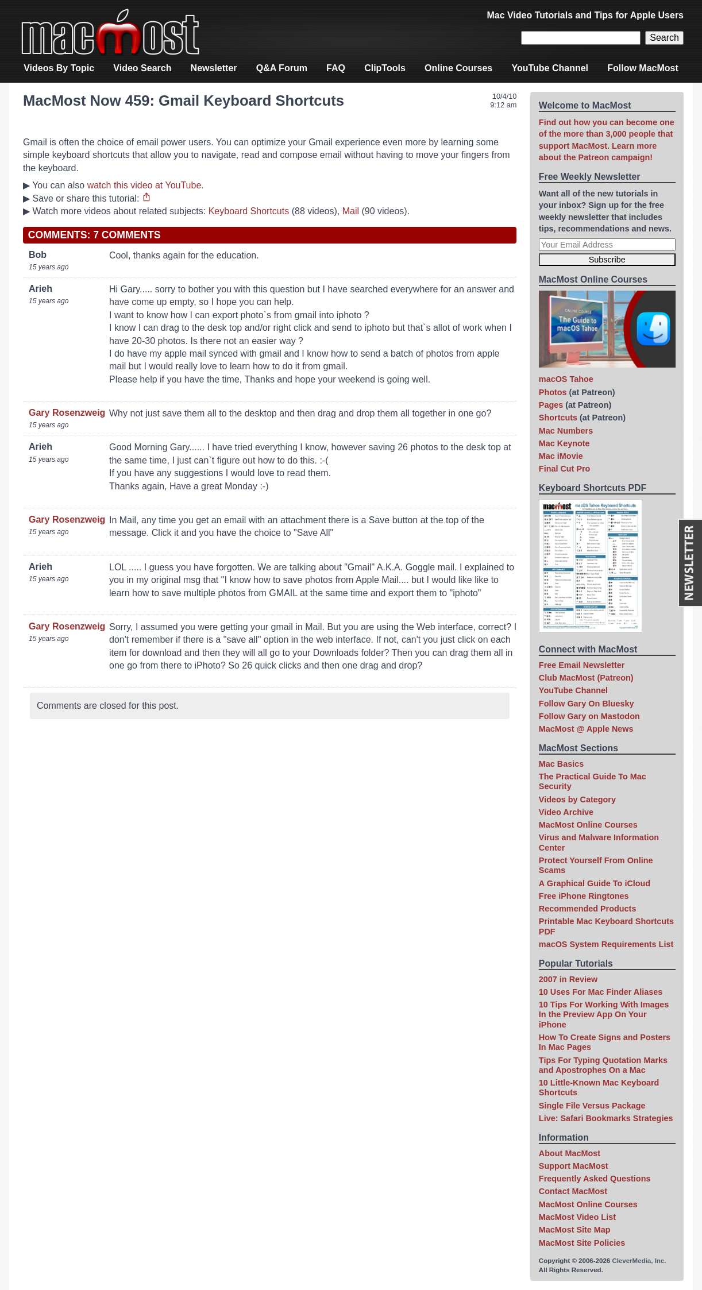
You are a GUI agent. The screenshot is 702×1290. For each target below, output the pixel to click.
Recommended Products (588, 908)
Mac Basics (561, 763)
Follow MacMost (642, 68)
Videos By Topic (59, 68)
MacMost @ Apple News (586, 728)
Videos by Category (577, 799)
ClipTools (385, 68)
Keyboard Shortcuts (249, 211)
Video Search (142, 68)
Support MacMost (573, 1166)
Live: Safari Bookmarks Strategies (606, 1118)
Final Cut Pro (565, 468)
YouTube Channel (549, 68)
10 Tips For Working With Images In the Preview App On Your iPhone (604, 1014)
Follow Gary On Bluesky (586, 703)
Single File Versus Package (592, 1105)
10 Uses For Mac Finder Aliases (600, 992)
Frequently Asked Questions (595, 1178)
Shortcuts (558, 417)
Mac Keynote (564, 443)
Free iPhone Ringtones (584, 896)
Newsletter (214, 68)
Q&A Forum (281, 68)
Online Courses (458, 68)
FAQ (335, 68)
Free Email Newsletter (582, 665)
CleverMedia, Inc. (639, 1260)
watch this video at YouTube (144, 185)
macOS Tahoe (566, 379)
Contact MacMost (573, 1191)
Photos (553, 392)
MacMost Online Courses (588, 824)
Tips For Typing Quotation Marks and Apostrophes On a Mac (603, 1065)
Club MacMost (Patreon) (586, 677)
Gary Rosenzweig (67, 413)
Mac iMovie (561, 456)
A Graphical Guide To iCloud (594, 883)
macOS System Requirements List (606, 944)
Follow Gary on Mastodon (589, 716)
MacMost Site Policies (582, 1242)
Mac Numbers (566, 430)
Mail (350, 211)
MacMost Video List (577, 1217)
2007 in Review (568, 979)
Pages (551, 405)
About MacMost (569, 1153)
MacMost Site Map (575, 1229)
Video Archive (566, 812)
